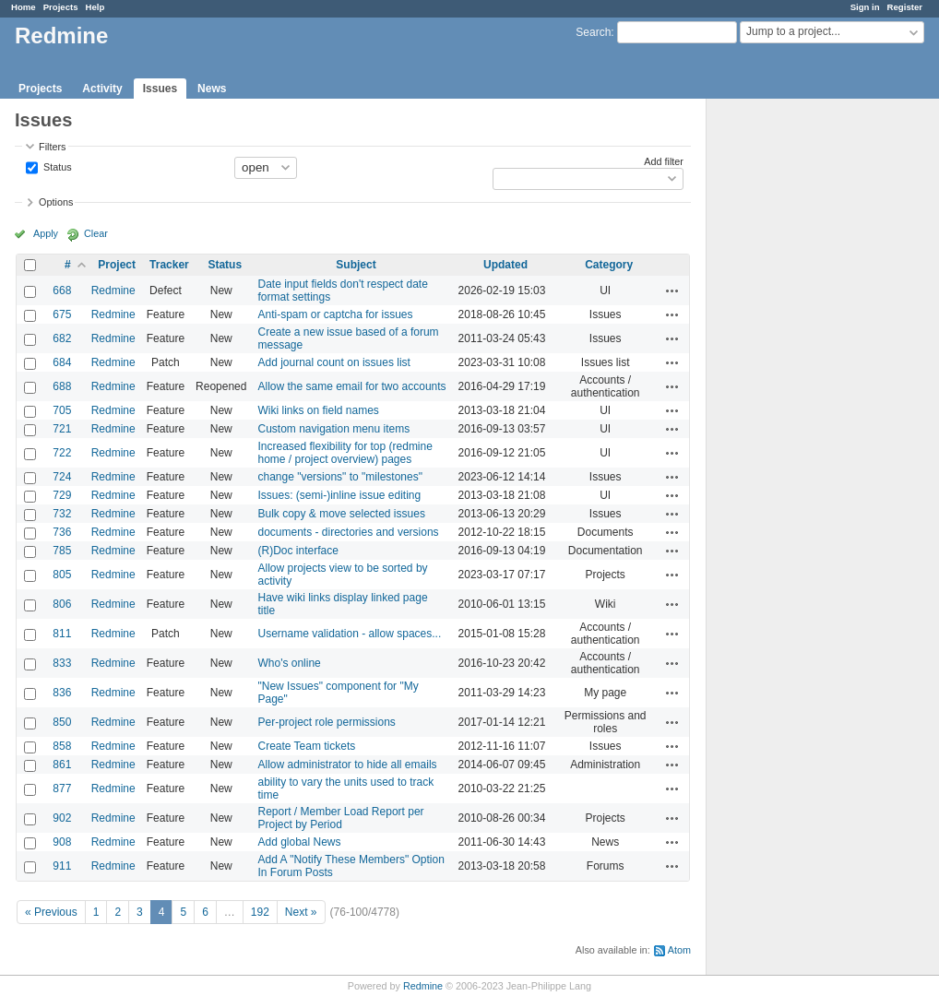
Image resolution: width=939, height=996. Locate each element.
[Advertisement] (799, 388)
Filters (52, 146)
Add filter (663, 161)
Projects (60, 7)
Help (95, 7)
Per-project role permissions (326, 722)
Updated (505, 264)
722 (62, 452)
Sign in (865, 7)
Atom (679, 949)
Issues (160, 88)
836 (62, 692)
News (211, 88)
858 (62, 746)
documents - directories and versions (347, 532)
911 (62, 866)
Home (23, 7)
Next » (301, 912)
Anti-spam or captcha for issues (334, 314)
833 (62, 663)
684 (62, 362)
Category (609, 264)
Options (56, 202)
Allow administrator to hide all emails (346, 764)
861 (62, 764)
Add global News (298, 842)
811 (62, 633)
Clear (96, 233)
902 (62, 818)
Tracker (169, 264)
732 (62, 513)
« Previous (51, 912)
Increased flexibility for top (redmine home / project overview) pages (344, 453)
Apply (45, 233)
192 (260, 912)
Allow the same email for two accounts (351, 386)
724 (62, 476)
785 (62, 550)
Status (56, 166)
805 (62, 574)
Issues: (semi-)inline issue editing (339, 495)
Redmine (113, 290)
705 (62, 410)
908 (62, 842)
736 (62, 532)
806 (62, 604)
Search (593, 32)
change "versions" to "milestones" (339, 476)
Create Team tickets (306, 746)
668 (62, 290)
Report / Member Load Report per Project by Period (340, 818)
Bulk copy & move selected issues (340, 513)
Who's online (288, 663)
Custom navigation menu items (333, 428)
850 (62, 722)
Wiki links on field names (317, 410)
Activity (102, 88)
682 (62, 338)
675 (62, 314)
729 (62, 495)
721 (62, 428)
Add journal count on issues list (333, 362)
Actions (672, 290)
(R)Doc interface (297, 550)
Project (117, 264)
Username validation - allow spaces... (349, 633)
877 (62, 788)
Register (904, 7)
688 (62, 386)
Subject (355, 264)
